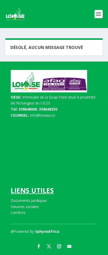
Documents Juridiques (29, 200)
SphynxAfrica (47, 231)
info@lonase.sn (42, 115)
